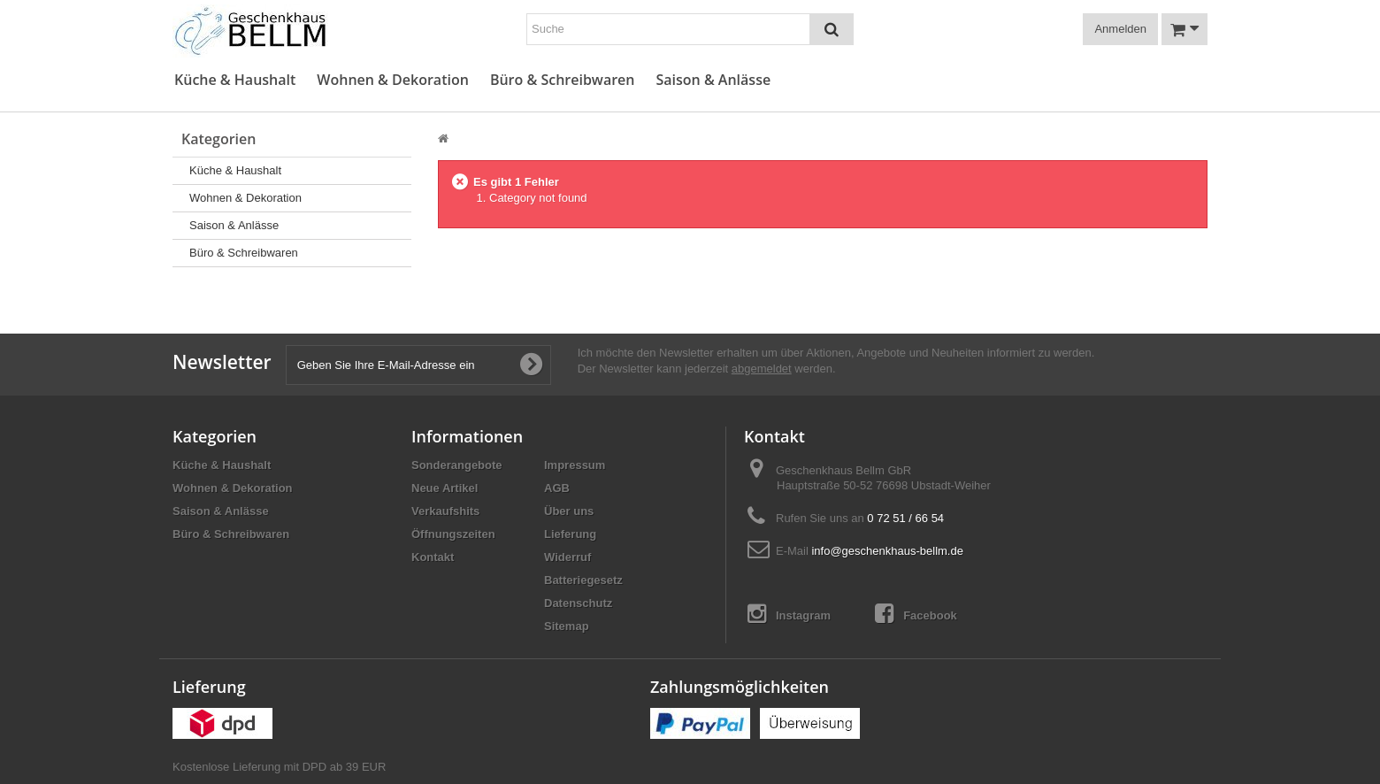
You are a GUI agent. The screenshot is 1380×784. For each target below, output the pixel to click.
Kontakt (432, 557)
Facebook (916, 614)
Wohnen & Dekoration (393, 80)
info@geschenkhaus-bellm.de (886, 550)
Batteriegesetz (583, 580)
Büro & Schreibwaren (562, 80)
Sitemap (566, 626)
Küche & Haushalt (234, 80)
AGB (557, 488)
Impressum (574, 465)
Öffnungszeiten (453, 534)
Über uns (569, 511)
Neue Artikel (444, 488)
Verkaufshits (445, 511)
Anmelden (1120, 28)
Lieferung (570, 534)
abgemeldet (762, 368)
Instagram (789, 614)
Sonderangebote (456, 465)
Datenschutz (578, 603)
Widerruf (567, 557)
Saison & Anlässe (713, 80)
